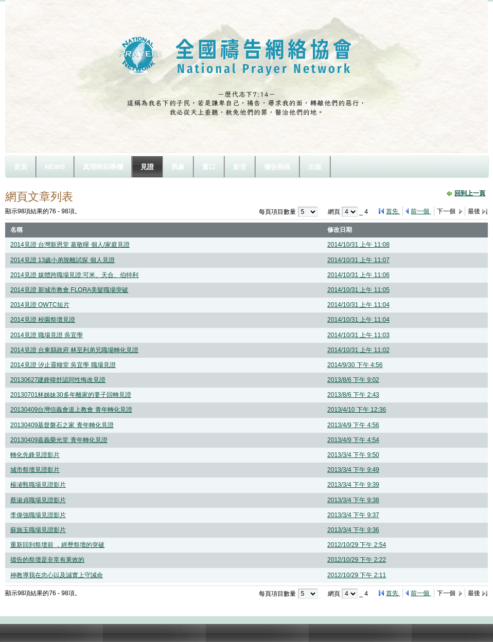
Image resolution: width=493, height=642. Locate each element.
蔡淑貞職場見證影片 (38, 500)
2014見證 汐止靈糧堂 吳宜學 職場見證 (63, 365)
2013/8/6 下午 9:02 (353, 379)
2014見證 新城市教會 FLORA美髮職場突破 (69, 290)
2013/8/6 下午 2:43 (353, 394)
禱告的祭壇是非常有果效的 (47, 559)
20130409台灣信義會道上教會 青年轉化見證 (71, 409)
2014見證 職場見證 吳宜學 (46, 335)
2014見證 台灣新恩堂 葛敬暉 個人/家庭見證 (70, 244)
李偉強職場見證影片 (38, 515)
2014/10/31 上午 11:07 (358, 260)
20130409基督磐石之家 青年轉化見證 (62, 425)
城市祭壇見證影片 (35, 469)
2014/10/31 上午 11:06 (358, 275)
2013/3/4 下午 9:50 (353, 454)
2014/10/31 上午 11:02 (358, 350)
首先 (393, 211)
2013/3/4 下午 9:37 (353, 515)
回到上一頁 (469, 193)
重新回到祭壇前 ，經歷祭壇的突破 (57, 544)
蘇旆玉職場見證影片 (38, 530)
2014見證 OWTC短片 (39, 304)
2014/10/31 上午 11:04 (358, 304)
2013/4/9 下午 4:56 (353, 425)
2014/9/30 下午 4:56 (354, 365)
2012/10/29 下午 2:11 (356, 575)
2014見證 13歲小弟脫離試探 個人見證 (62, 260)
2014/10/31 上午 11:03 (358, 335)
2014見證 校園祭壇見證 (42, 319)
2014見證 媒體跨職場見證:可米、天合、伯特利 (74, 275)
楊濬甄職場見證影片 (38, 484)
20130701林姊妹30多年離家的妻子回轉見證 (70, 394)
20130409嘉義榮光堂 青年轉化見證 (59, 440)
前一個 (421, 211)
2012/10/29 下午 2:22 (356, 559)
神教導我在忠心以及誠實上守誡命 (56, 575)
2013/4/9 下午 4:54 (353, 440)
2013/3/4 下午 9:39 (353, 484)
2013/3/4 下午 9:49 (353, 469)
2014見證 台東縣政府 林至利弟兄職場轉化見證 (74, 350)
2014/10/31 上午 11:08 (358, 244)
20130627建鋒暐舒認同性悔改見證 (57, 379)
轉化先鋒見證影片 (35, 454)
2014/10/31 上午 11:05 (358, 290)
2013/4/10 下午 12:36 (356, 409)
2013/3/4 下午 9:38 (353, 500)
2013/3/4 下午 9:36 (353, 530)
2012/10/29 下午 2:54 (356, 544)
